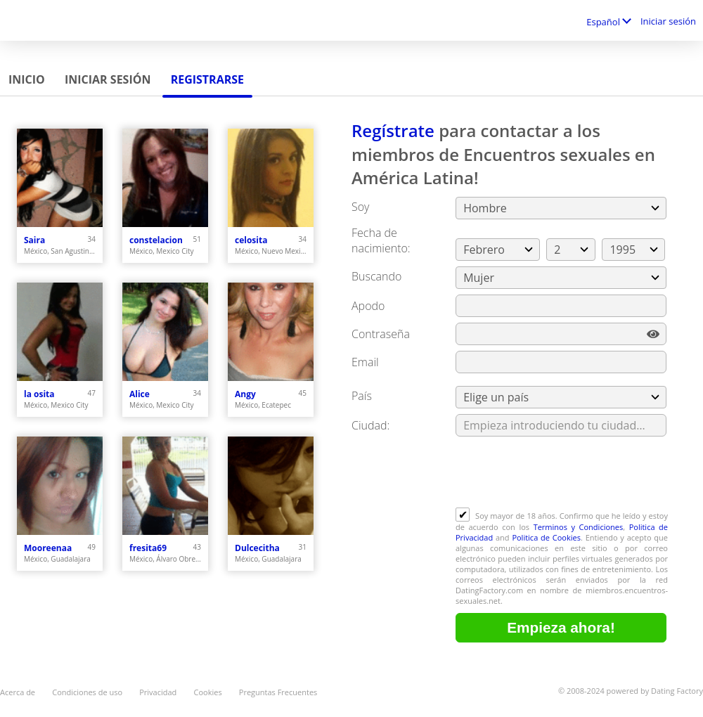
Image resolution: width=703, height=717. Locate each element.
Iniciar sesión (668, 21)
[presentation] (562, 473)
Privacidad (157, 692)
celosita (251, 240)
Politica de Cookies (546, 537)
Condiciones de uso (87, 692)
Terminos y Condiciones (579, 527)
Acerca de (17, 692)
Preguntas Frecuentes (278, 692)
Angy (245, 394)
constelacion (156, 240)
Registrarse (207, 79)
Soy (360, 206)
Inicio (26, 79)
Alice (139, 394)
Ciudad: (370, 425)
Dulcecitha (257, 548)
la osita (39, 394)
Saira (34, 240)
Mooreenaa (48, 548)
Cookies (208, 692)
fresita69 (148, 548)
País (362, 395)
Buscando (376, 276)
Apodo (368, 306)
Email (365, 362)
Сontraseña (381, 334)
